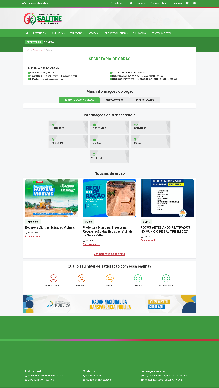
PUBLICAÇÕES (140, 33)
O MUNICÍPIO (58, 33)
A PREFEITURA (40, 33)
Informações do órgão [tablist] (79, 100)
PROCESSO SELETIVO (161, 33)
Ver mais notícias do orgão (109, 239)
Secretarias (38, 50)
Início (27, 50)
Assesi (99, 384)
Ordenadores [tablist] (145, 100)
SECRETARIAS (77, 33)
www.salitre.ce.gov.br (135, 73)
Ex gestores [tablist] (114, 100)
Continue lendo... (34, 221)
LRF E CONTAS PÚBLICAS (116, 33)
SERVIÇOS (94, 33)
